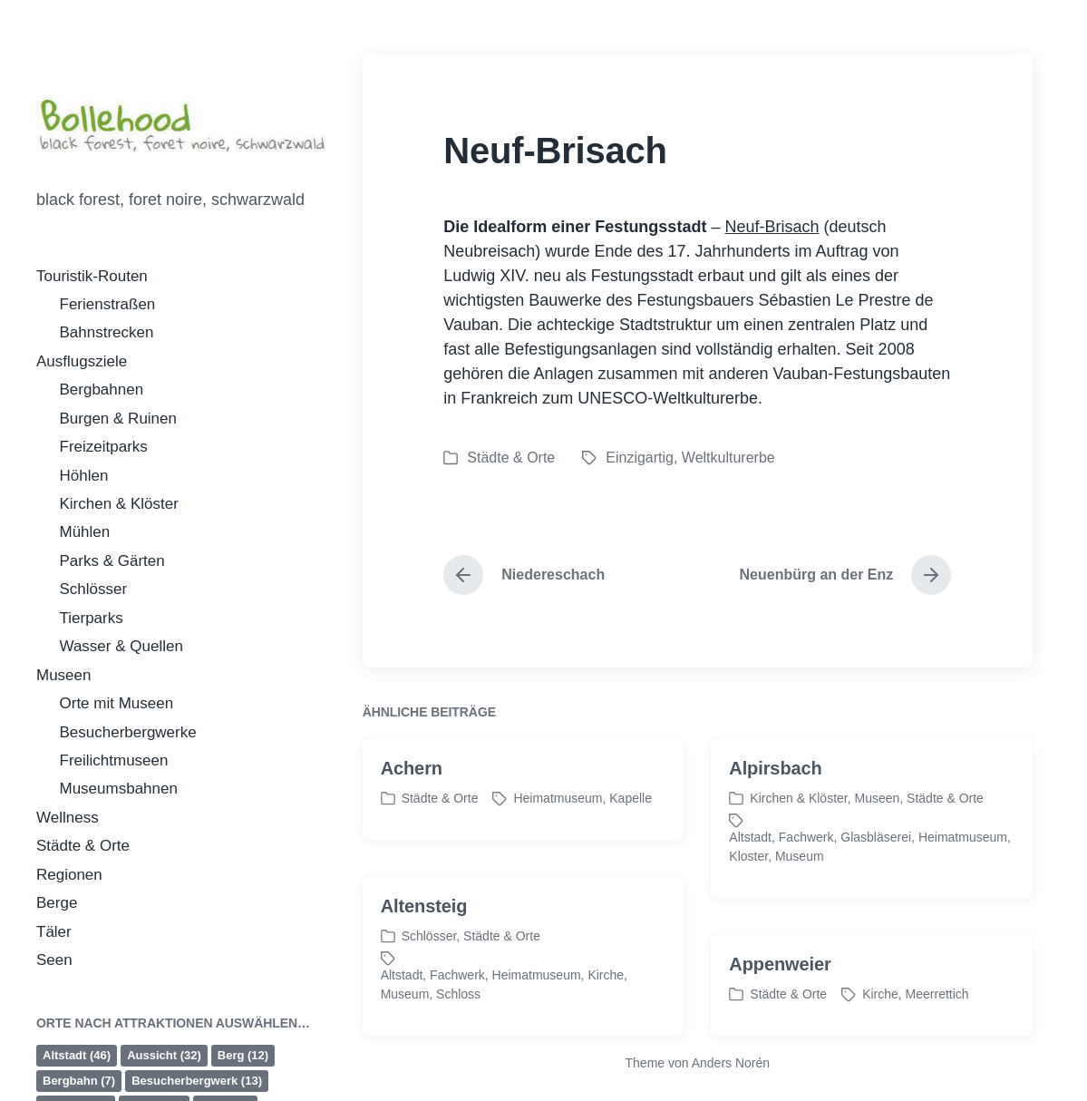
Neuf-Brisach (771, 227)
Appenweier (779, 988)
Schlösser (94, 589)
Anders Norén (731, 1063)
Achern (411, 792)
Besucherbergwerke (128, 732)
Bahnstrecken (107, 332)
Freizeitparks (104, 446)
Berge (56, 902)
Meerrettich (937, 1017)
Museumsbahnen (119, 788)
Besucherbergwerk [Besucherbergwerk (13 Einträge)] (196, 1080)
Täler (54, 931)
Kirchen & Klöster (119, 503)
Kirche (605, 998)
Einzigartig (640, 457)
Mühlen (85, 532)
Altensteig (424, 930)
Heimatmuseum (557, 821)
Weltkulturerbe (728, 457)
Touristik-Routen (92, 276)
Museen (63, 675)
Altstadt (750, 860)
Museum (799, 879)
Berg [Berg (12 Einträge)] (243, 1055)
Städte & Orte (83, 845)
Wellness (67, 817)
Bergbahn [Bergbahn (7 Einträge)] (79, 1080)
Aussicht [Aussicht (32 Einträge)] (164, 1055)
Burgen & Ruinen (118, 418)
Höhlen (84, 475)
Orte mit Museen (117, 703)
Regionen (69, 874)
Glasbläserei (875, 860)
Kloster (748, 879)
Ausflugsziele (81, 361)
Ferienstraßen (108, 304)
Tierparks (91, 618)
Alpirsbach (775, 792)
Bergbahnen (102, 389)
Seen (54, 960)
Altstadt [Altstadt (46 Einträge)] (77, 1055)
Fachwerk (806, 860)
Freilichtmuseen (114, 760)
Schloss (458, 1017)
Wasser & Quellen (121, 646)
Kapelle (630, 821)
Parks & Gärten (112, 561)
